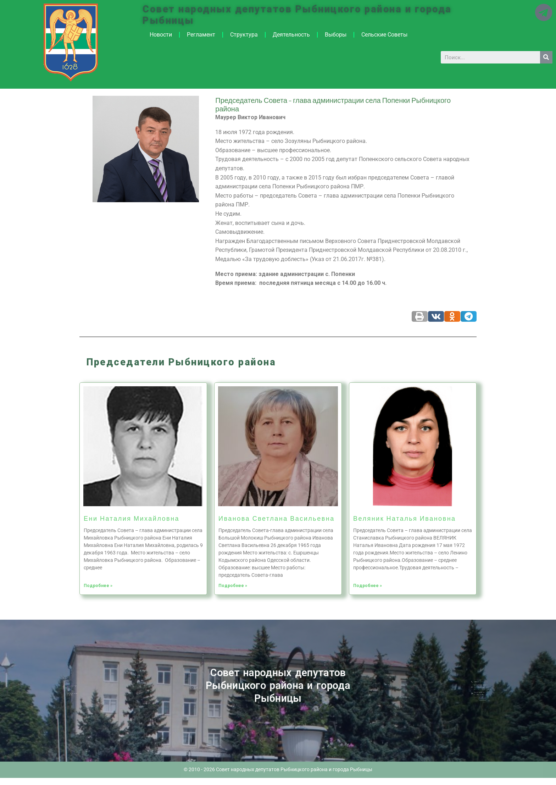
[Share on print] (420, 316)
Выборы (335, 34)
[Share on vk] (436, 316)
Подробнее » (98, 585)
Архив (87, 690)
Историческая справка (89, 692)
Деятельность (291, 34)
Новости (161, 34)
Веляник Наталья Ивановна (404, 518)
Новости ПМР (89, 688)
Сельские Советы (384, 34)
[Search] (546, 57)
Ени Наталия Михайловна (131, 518)
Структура (244, 34)
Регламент (201, 34)
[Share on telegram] (469, 316)
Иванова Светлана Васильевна (276, 518)
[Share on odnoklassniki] (452, 316)
